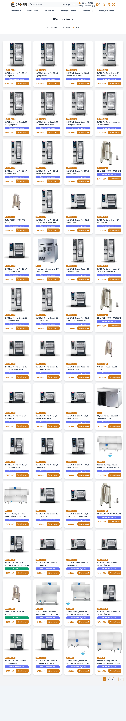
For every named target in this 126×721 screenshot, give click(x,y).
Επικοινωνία (32, 11)
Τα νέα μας (49, 11)
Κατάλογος (88, 11)
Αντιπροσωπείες (68, 11)
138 (121, 679)
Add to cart (23, 83)
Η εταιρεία (16, 11)
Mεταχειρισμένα (106, 11)
